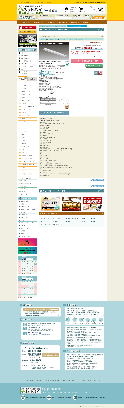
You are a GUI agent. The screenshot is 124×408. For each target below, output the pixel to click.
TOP (27, 380)
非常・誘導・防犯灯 (27, 155)
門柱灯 (23, 134)
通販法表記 (49, 380)
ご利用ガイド (24, 212)
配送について (24, 220)
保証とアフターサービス (27, 228)
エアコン (23, 69)
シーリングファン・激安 (28, 66)
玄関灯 (23, 137)
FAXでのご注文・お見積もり (29, 209)
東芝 (69, 221)
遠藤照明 (23, 189)
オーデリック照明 (73, 218)
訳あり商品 (24, 63)
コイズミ (57, 218)
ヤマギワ (45, 221)
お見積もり (24, 204)
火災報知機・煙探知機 (28, 164)
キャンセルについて (26, 225)
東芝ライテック (25, 194)
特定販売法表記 (25, 233)
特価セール (24, 53)
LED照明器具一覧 (26, 61)
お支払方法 (24, 217)
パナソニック (46, 218)
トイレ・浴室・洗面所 (28, 106)
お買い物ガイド (40, 380)
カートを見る (81, 380)
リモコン (24, 152)
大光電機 (83, 218)
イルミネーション (26, 122)
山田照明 (23, 191)
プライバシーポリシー (27, 236)
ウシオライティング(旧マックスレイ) (53, 224)
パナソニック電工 (26, 178)
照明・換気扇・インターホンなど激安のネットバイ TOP (52, 26)
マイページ (73, 7)
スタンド (24, 125)
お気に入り (73, 9)
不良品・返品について (27, 223)
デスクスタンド (26, 128)
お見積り (64, 380)
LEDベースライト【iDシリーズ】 (26, 72)
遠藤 (94, 218)
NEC (94, 221)
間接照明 (24, 143)
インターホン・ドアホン (28, 161)
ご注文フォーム (25, 206)
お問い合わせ (24, 201)
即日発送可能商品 (26, 58)
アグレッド (84, 221)
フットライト (25, 140)
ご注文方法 (24, 214)
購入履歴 (72, 12)
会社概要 (23, 231)
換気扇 (23, 168)
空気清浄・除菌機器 (27, 174)
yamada (57, 221)
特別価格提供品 (25, 55)
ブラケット (25, 103)
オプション (25, 149)
